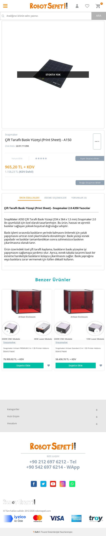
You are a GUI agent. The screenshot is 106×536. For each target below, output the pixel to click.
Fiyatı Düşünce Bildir (89, 158)
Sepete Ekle (23, 365)
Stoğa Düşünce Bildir (90, 182)
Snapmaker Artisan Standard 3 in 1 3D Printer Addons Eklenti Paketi (78, 350)
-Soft (36, 532)
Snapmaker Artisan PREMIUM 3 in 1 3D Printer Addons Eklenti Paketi (26, 350)
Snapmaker (9, 342)
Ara (98, 15)
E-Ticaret (43, 532)
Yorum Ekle (17, 158)
